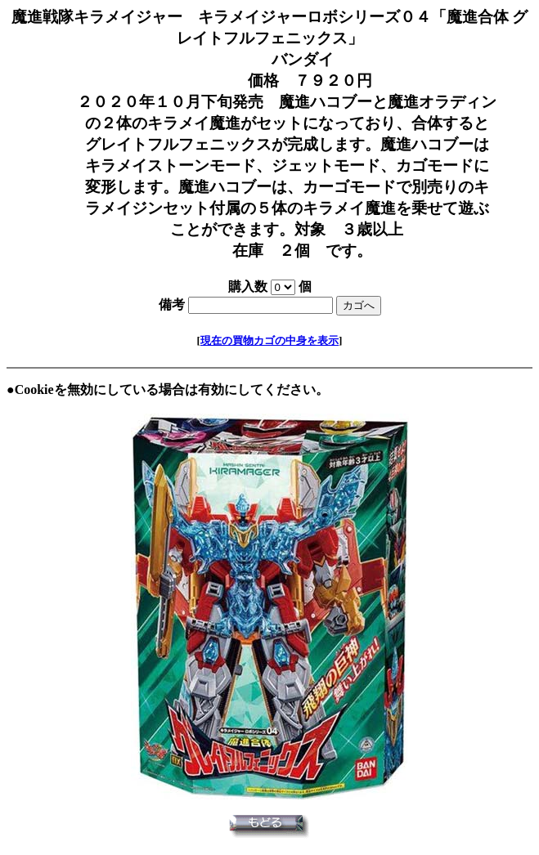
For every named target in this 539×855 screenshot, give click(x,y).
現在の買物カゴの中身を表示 (269, 340)
